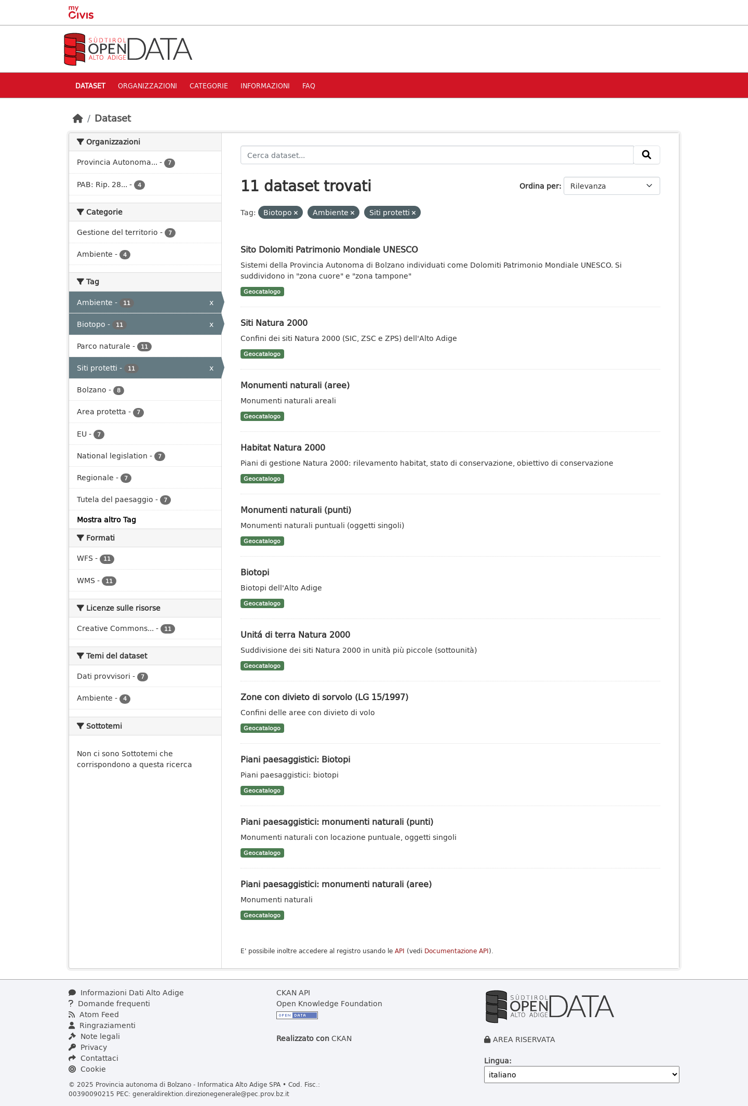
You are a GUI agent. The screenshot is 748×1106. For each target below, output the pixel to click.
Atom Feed (94, 1014)
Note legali (94, 1036)
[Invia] (646, 155)
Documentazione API (456, 951)
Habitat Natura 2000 (283, 447)
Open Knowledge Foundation (329, 1003)
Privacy (88, 1047)
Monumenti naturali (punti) (296, 509)
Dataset (90, 85)
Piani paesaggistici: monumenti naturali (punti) (337, 821)
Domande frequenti (109, 1003)
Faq (308, 85)
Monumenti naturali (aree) (295, 384)
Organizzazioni (147, 85)
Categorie (209, 85)
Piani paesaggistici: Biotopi (295, 759)
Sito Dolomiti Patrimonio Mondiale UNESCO (329, 249)
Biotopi (255, 571)
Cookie (87, 1068)
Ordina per (539, 185)
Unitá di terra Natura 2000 (295, 634)
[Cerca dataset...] (437, 155)
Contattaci (93, 1057)
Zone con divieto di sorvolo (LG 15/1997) (324, 696)
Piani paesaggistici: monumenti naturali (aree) (336, 883)
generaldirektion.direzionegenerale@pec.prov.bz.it (210, 1093)
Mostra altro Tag (106, 519)
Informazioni (265, 85)
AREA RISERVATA (524, 1039)
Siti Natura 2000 (274, 322)
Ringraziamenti (102, 1025)
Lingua (496, 1060)
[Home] (78, 118)
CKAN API (293, 992)
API (400, 951)
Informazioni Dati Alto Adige (126, 992)
